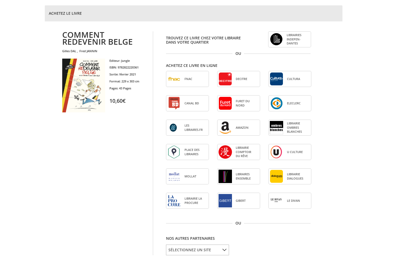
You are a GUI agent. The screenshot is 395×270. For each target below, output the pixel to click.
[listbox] (197, 250)
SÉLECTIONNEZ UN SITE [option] (189, 249)
